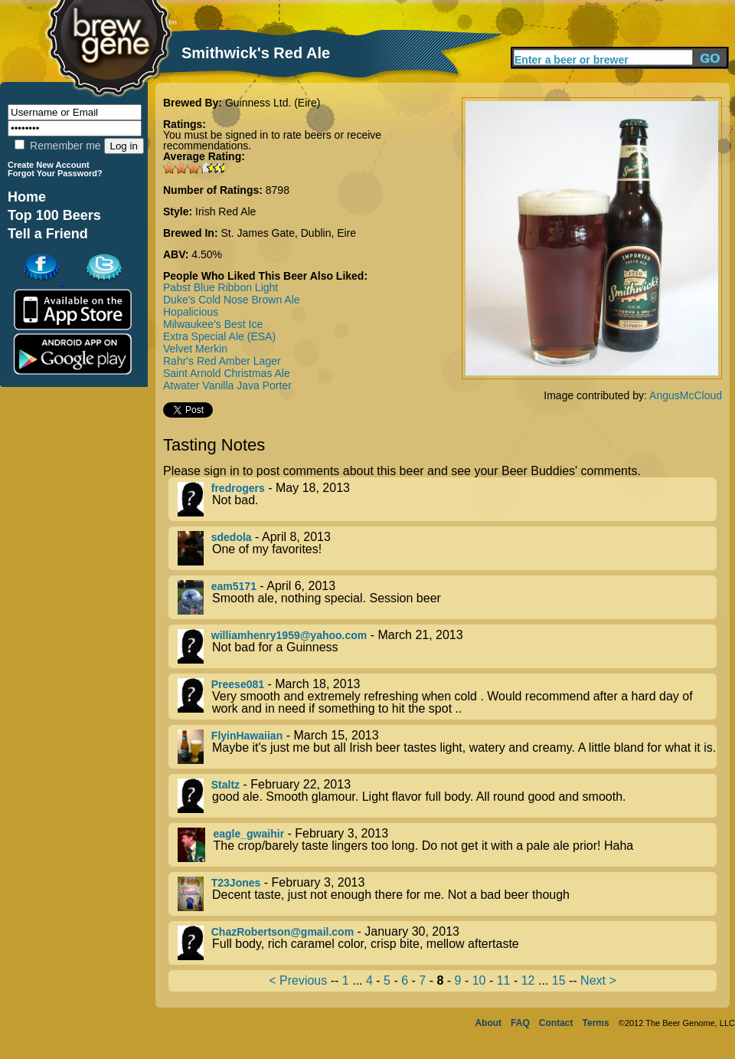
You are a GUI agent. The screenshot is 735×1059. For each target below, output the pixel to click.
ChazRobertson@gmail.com (282, 932)
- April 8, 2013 (447, 548)
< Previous (298, 980)
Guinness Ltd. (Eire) (273, 103)
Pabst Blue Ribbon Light (220, 287)
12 (528, 980)
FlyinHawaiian (247, 735)
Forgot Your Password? (55, 173)
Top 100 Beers (54, 215)
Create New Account (49, 164)
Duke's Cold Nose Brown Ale (231, 299)
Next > (598, 980)
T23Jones (236, 883)
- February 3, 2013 (447, 845)
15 (559, 980)
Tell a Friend (48, 233)
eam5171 (233, 586)
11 (504, 980)
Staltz (225, 785)
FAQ (520, 1023)
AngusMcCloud (685, 395)
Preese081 (237, 684)
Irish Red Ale (225, 211)
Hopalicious (190, 312)
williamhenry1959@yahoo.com (289, 635)
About (488, 1023)
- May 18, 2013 (447, 499)
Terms (596, 1023)
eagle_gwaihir (248, 834)
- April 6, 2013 (447, 597)
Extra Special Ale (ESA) (219, 336)
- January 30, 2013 (447, 943)
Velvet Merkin (195, 349)
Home (27, 197)
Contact (556, 1023)
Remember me (57, 145)
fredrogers (238, 488)
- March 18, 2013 (447, 696)
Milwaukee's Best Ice (213, 324)
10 (479, 980)
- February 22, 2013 (447, 796)
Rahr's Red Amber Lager (222, 361)
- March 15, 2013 (447, 746)
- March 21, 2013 (447, 646)
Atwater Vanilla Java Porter (227, 385)
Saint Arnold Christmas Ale (226, 373)
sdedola (231, 537)
